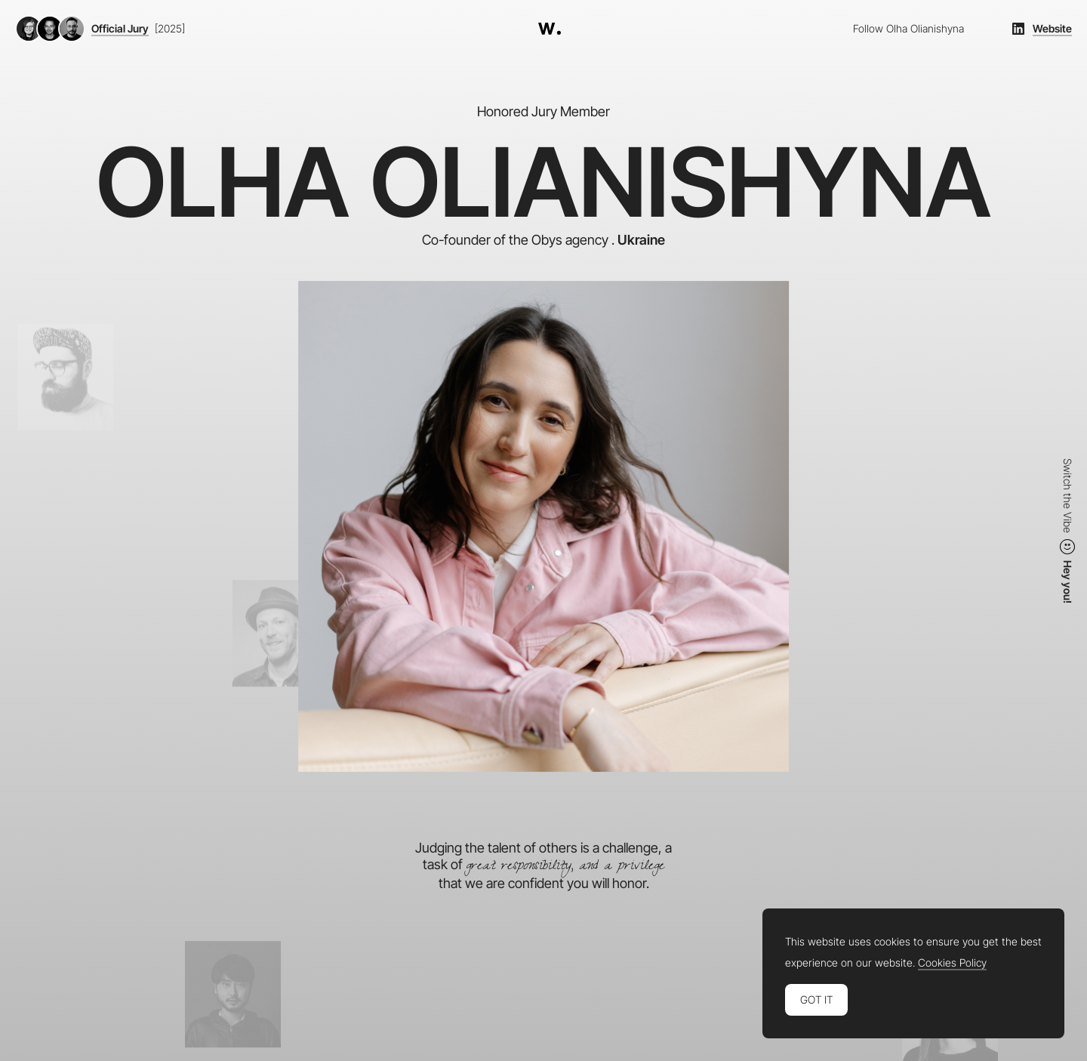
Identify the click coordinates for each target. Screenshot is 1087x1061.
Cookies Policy (952, 963)
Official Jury (120, 28)
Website (1052, 28)
